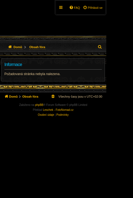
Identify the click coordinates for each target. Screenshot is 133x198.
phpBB (39, 104)
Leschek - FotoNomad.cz (58, 109)
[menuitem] (93, 7)
